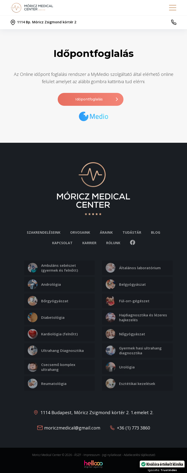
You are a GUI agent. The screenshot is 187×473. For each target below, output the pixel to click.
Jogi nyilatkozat (111, 455)
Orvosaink (80, 232)
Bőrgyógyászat (48, 301)
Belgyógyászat (126, 284)
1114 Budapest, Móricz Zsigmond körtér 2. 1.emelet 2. (96, 412)
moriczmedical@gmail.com (72, 428)
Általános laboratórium (133, 268)
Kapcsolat (62, 243)
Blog (155, 232)
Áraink (106, 232)
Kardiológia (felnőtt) (53, 334)
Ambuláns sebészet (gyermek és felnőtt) (53, 268)
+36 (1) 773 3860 (133, 428)
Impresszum (92, 455)
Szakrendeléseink (43, 232)
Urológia (120, 367)
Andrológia (44, 284)
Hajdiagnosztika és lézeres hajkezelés (136, 317)
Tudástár (131, 232)
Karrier (89, 243)
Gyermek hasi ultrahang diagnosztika (134, 350)
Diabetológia (46, 317)
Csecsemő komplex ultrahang (51, 367)
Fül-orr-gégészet (128, 301)
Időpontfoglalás (97, 99)
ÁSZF (77, 455)
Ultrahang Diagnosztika (56, 350)
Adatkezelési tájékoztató (139, 455)
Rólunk (113, 243)
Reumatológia (47, 383)
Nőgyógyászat (125, 334)
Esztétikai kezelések (130, 383)
